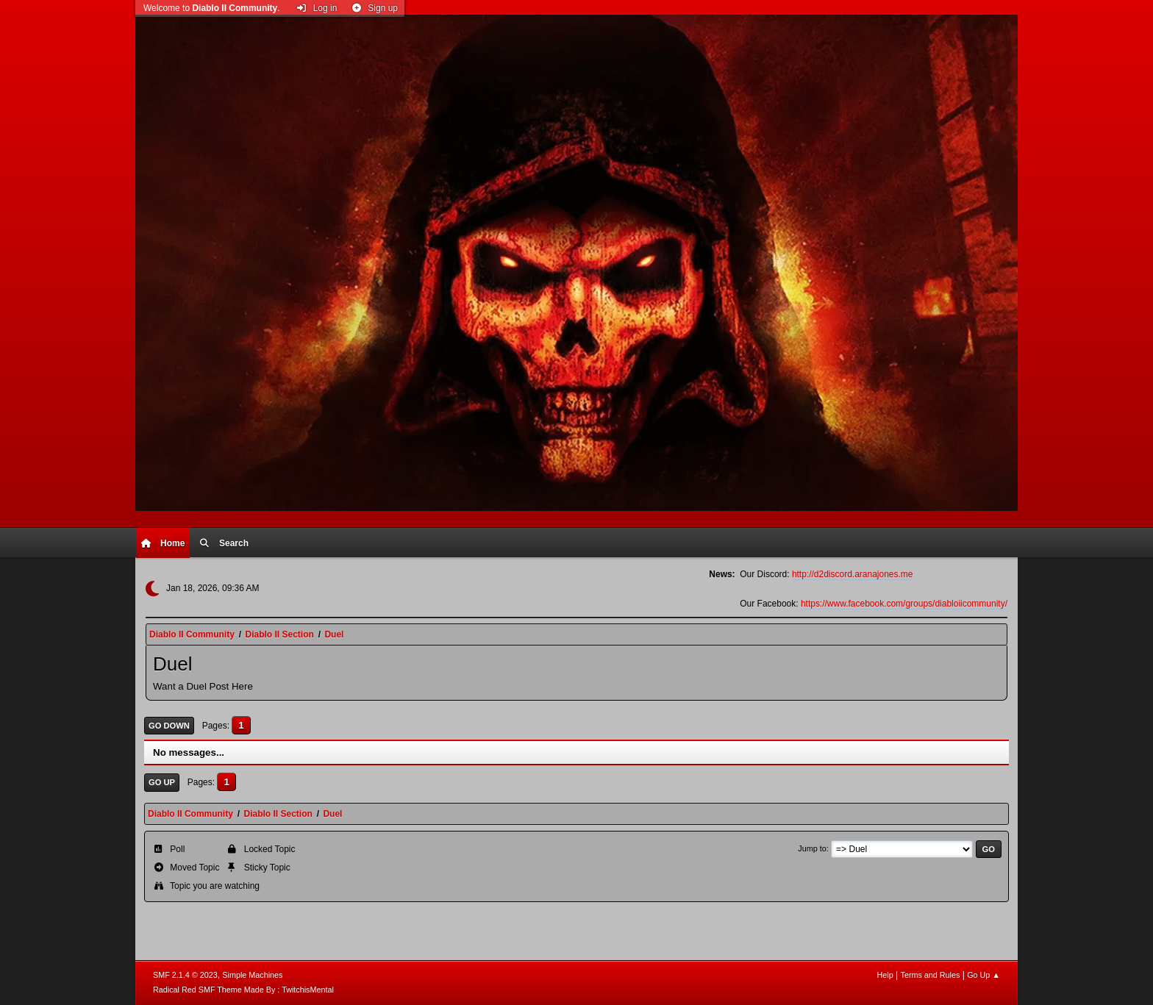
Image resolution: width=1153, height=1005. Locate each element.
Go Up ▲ (983, 974)
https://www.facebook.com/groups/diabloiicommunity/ (904, 603)
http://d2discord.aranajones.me (852, 574)
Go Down (169, 725)
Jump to (812, 848)
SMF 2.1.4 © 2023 (185, 974)
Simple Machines (252, 974)
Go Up (162, 782)
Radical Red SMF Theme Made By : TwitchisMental (243, 989)
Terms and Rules (930, 974)
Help (885, 974)
